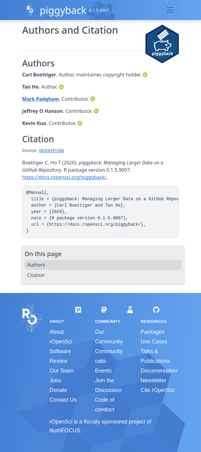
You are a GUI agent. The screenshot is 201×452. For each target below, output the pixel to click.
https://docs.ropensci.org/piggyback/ (64, 177)
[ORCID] (146, 74)
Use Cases (154, 342)
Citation (36, 275)
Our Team (61, 371)
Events (103, 371)
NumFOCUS (64, 430)
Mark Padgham (40, 99)
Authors (36, 264)
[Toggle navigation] (170, 10)
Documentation (159, 371)
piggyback (63, 10)
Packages (153, 332)
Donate (58, 390)
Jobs (55, 380)
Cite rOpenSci (158, 390)
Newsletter (153, 380)
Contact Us (63, 400)
